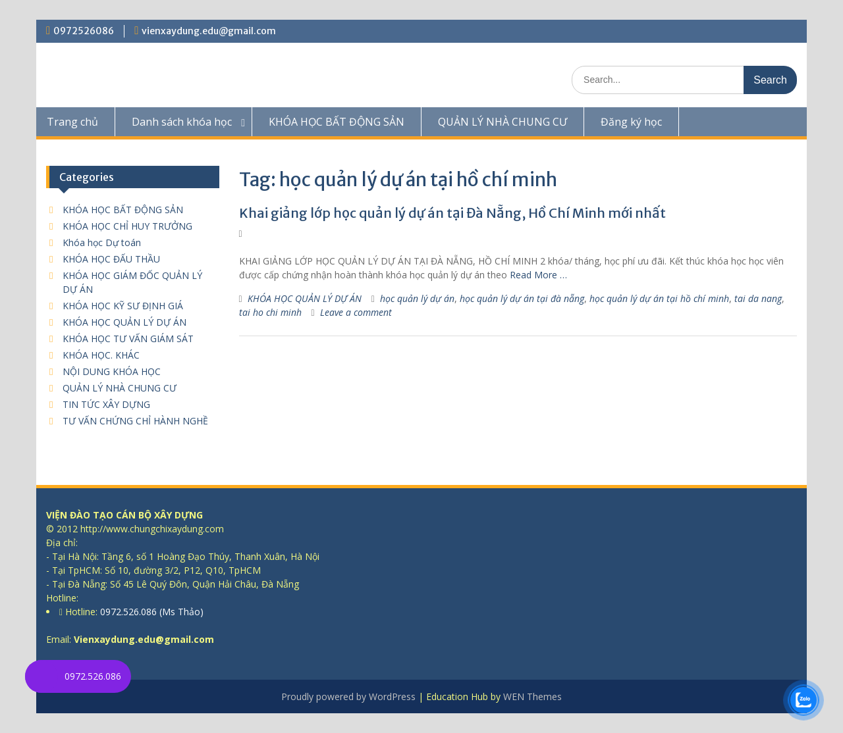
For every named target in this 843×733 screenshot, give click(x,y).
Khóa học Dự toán (102, 242)
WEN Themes (532, 696)
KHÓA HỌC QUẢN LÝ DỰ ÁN (305, 298)
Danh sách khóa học (182, 121)
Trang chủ (72, 121)
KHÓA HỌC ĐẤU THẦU (111, 259)
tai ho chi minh (270, 312)
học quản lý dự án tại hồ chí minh (659, 298)
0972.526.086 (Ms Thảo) (150, 611)
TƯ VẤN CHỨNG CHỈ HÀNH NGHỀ (135, 421)
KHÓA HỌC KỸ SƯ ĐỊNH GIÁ (123, 305)
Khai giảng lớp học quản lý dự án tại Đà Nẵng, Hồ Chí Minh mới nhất (452, 213)
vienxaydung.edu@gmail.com (209, 31)
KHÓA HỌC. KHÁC (101, 355)
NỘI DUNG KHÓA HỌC (112, 371)
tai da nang (758, 298)
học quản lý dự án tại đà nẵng (522, 298)
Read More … (538, 274)
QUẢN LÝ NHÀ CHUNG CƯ (502, 121)
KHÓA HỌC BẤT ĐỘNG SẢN (336, 121)
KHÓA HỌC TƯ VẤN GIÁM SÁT (128, 338)
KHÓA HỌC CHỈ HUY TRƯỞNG (127, 226)
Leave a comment (356, 312)
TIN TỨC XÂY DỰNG (106, 404)
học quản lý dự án (417, 298)
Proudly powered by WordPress (348, 696)
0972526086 (83, 31)
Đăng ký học (631, 121)
